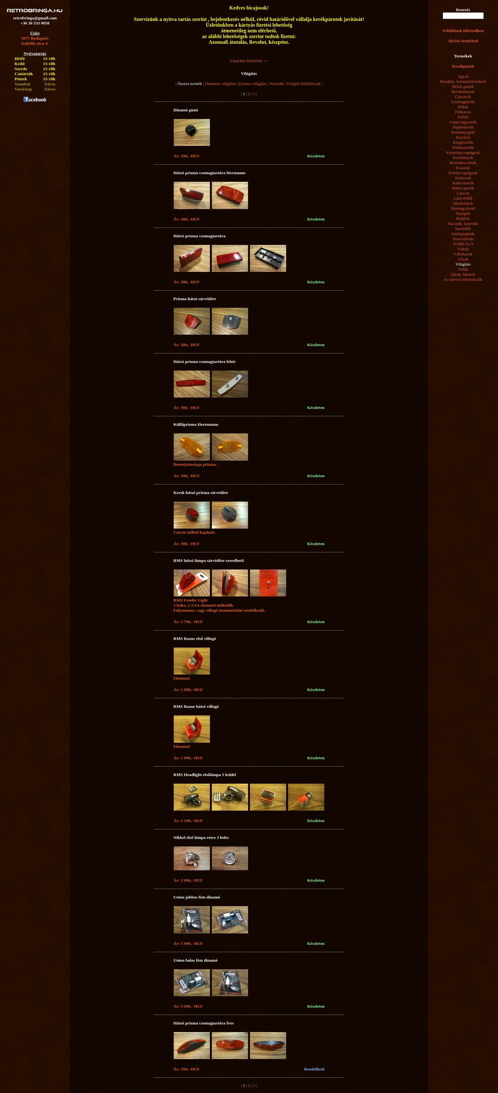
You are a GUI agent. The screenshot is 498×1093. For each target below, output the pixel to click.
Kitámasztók (463, 147)
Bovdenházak (463, 91)
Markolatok (463, 203)
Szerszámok (463, 238)
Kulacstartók (463, 183)
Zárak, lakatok (463, 274)
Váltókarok (463, 254)
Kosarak (463, 167)
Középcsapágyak (463, 172)
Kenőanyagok (463, 132)
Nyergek (463, 213)
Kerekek (463, 137)
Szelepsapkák (463, 233)
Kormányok (463, 157)
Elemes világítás (252, 83)
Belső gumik (463, 86)
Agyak (463, 76)
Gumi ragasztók (463, 122)
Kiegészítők (463, 142)
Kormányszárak (463, 162)
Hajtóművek (463, 127)
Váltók (463, 249)
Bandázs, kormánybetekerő (463, 81)
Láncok (463, 193)
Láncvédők (463, 198)
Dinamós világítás (220, 83)
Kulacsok (463, 177)
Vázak (463, 259)
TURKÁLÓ (463, 243)
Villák (463, 269)
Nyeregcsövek (463, 208)
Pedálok (463, 218)
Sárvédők (463, 228)
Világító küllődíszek (303, 83)
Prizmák (276, 83)
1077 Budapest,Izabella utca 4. (35, 41)
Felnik (463, 117)
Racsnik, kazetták (463, 223)
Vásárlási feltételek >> (249, 60)
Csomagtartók (463, 101)
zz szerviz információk (463, 279)
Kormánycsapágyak (463, 152)
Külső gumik (463, 188)
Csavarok (463, 96)
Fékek (463, 106)
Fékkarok (463, 111)
